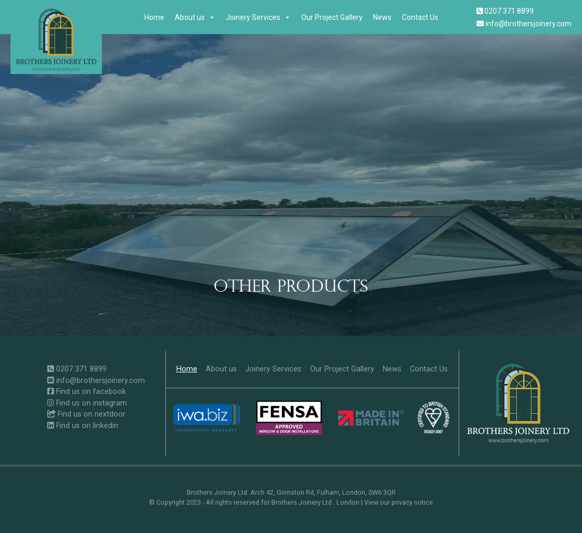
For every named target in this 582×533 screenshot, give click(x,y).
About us (195, 17)
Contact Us (420, 17)
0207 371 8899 (505, 11)
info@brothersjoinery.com (524, 23)
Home (154, 17)
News (382, 17)
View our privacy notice (398, 502)
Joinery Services (258, 17)
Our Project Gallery (332, 17)
